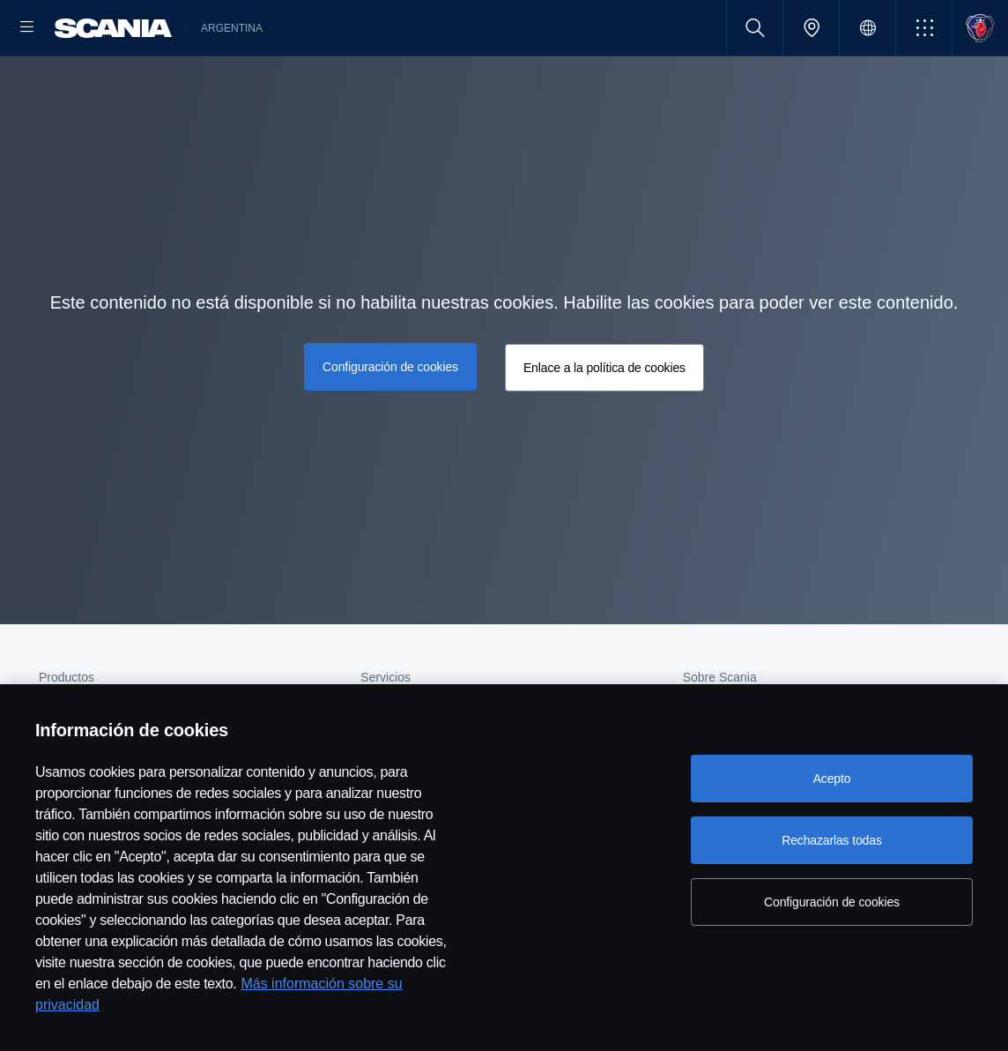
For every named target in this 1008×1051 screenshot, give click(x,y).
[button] (924, 28)
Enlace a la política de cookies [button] (603, 424)
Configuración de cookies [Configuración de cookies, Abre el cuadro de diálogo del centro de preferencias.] (832, 902)
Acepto (832, 778)
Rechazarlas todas (832, 840)
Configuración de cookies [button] (392, 421)
